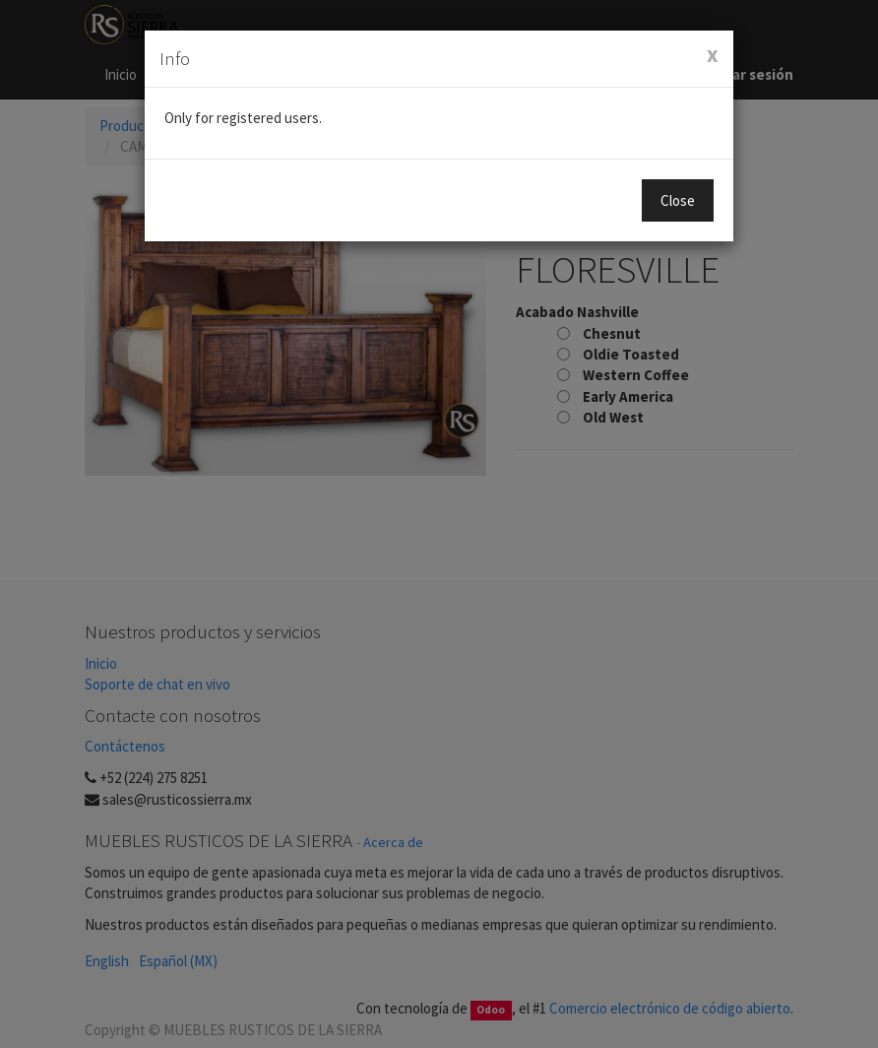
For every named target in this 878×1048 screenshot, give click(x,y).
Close (677, 200)
